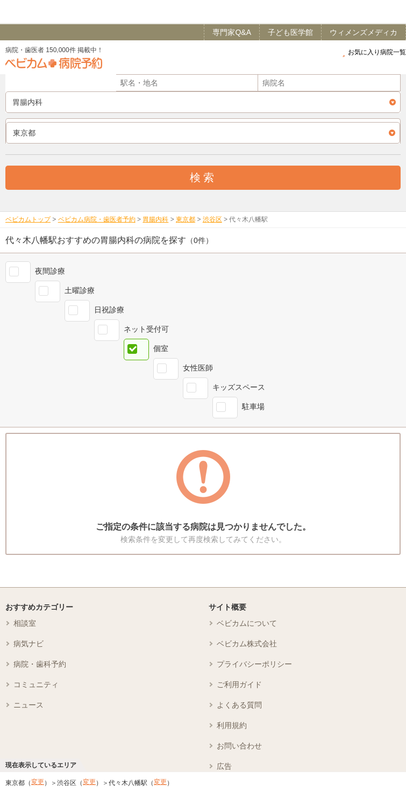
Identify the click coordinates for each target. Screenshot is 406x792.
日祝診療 (109, 309)
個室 (160, 348)
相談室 (24, 623)
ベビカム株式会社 (247, 643)
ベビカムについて (247, 623)
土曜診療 (80, 290)
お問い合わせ (239, 745)
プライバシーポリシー (254, 664)
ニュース (28, 705)
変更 (37, 782)
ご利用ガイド (239, 684)
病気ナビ (28, 643)
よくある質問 (239, 705)
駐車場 (253, 406)
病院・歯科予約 (39, 664)
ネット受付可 (146, 329)
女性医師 (198, 367)
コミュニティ (36, 684)
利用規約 (232, 725)
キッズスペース (238, 387)
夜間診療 (50, 271)
